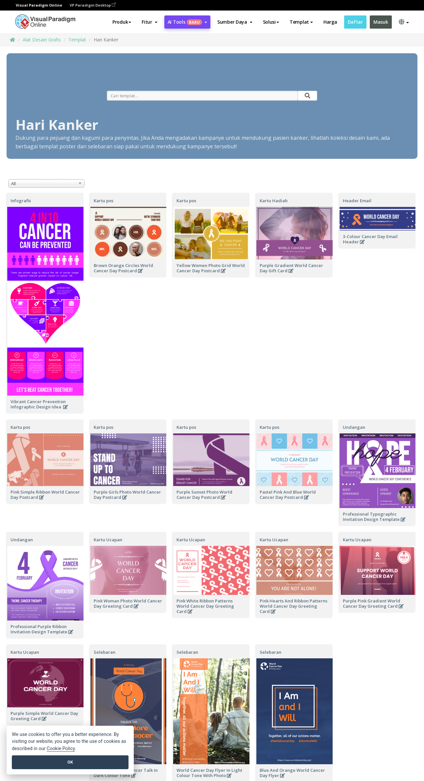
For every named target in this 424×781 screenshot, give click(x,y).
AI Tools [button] (187, 22)
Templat (77, 40)
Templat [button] (301, 22)
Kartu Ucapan (108, 540)
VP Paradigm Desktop (93, 5)
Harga (330, 22)
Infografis (21, 201)
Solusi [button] (271, 22)
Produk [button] (121, 22)
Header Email (357, 201)
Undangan (354, 427)
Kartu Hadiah (274, 201)
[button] (149, 22)
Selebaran (104, 652)
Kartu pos (103, 201)
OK (70, 762)
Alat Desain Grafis (42, 40)
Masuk (380, 22)
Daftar (355, 22)
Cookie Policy (61, 748)
